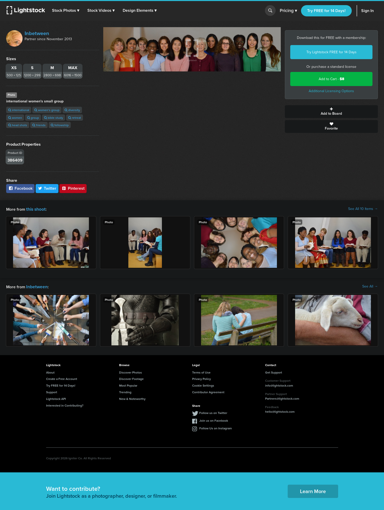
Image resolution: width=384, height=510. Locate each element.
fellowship (60, 125)
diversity (72, 110)
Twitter (47, 188)
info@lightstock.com (279, 384)
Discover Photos (130, 371)
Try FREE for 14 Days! (326, 11)
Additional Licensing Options (331, 91)
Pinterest (73, 188)
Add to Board (331, 111)
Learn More (313, 490)
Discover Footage (131, 378)
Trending (125, 391)
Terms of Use (201, 371)
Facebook (20, 188)
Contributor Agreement (208, 391)
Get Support (273, 371)
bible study (53, 117)
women (15, 117)
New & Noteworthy (132, 398)
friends (39, 125)
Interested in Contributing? (65, 404)
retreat (74, 117)
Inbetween (37, 33)
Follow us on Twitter (213, 412)
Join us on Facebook (213, 419)
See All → (370, 286)
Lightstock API (56, 398)
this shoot (35, 209)
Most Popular (128, 384)
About (50, 371)
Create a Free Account (61, 378)
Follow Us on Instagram (215, 427)
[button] (66, 10)
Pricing (288, 10)
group (33, 117)
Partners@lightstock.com (282, 397)
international (18, 110)
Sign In (367, 11)
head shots (17, 125)
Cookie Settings (203, 384)
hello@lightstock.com (280, 410)
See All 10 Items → (363, 208)
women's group (46, 110)
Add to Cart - (331, 79)
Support (51, 391)
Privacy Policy (201, 378)
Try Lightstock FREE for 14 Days (331, 52)
